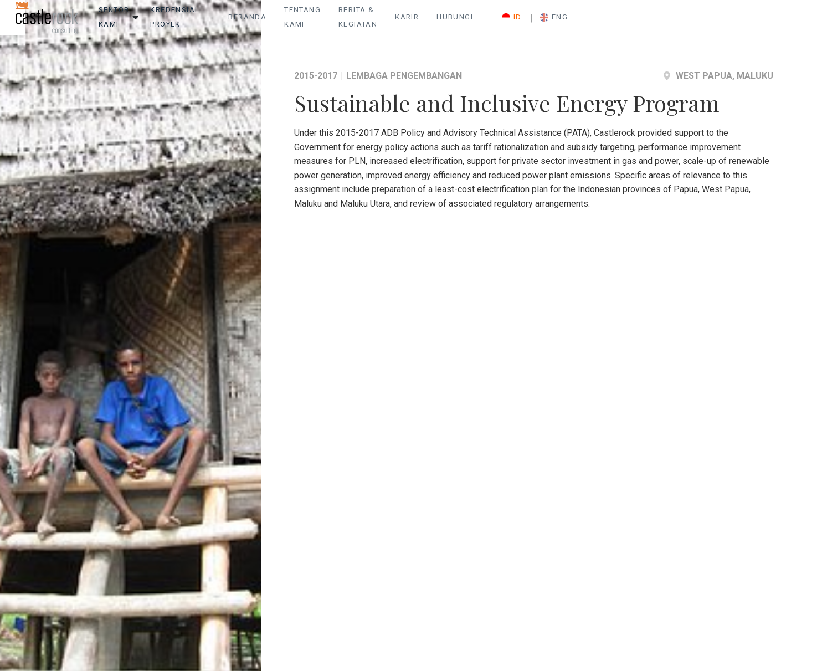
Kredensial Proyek (263, 22)
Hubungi (633, 22)
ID (705, 22)
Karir (586, 22)
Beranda (366, 22)
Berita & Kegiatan (517, 22)
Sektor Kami (173, 22)
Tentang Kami (431, 22)
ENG (747, 22)
